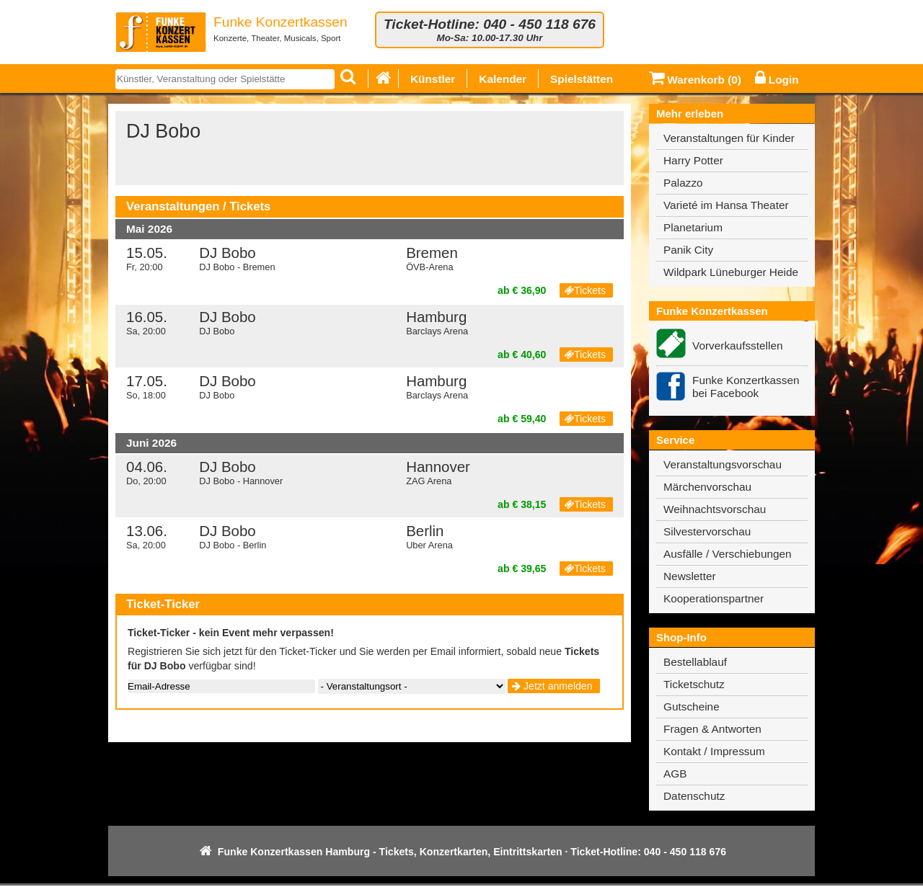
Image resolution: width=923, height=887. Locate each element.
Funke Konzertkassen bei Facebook (746, 386)
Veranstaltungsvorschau (722, 464)
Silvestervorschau (707, 531)
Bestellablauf (695, 662)
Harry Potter (693, 160)
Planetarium (693, 227)
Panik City (688, 250)
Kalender (502, 79)
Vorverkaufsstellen (737, 345)
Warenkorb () (695, 79)
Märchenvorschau (707, 487)
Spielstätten (581, 79)
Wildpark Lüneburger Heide (730, 272)
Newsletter (689, 576)
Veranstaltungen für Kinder (729, 138)
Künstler (432, 79)
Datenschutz (694, 796)
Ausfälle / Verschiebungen (727, 554)
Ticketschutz (694, 684)
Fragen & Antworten (712, 729)
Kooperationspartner (713, 598)
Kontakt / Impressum (714, 751)
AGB (674, 773)
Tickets (585, 290)
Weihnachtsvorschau (714, 509)
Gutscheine (691, 706)
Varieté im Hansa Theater (726, 205)
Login (777, 79)
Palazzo (683, 183)
